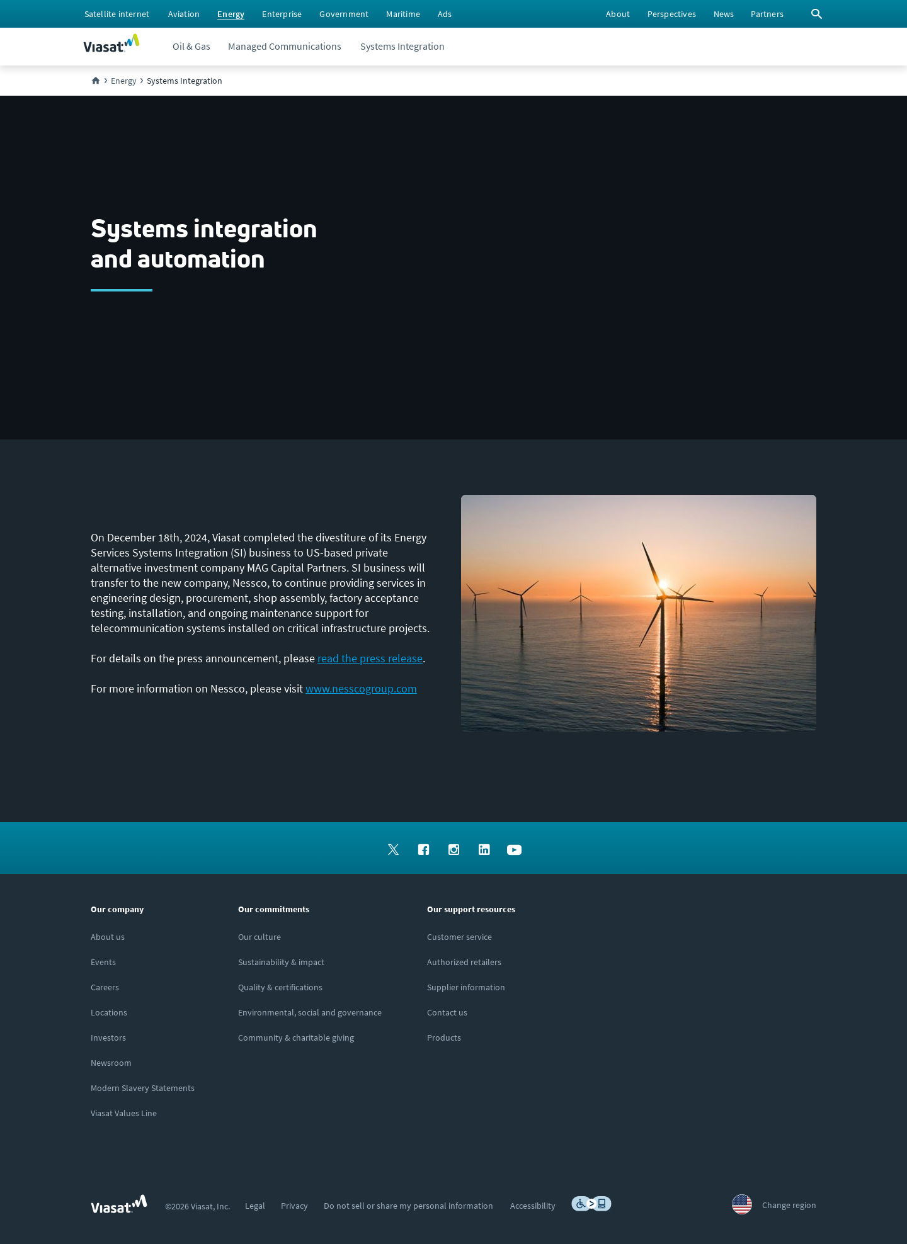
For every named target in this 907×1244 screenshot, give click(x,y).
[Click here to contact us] (447, 1012)
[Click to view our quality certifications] (280, 987)
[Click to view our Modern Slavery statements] (143, 1088)
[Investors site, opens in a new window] (108, 1037)
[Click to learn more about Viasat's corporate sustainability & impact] (281, 962)
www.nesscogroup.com (361, 688)
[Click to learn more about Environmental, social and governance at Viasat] (310, 1012)
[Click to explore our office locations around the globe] (109, 1012)
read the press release (370, 658)
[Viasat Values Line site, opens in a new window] (124, 1113)
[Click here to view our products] (444, 1037)
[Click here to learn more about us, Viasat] (108, 936)
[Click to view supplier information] (466, 987)
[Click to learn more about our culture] (259, 936)
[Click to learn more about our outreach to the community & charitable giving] (296, 1037)
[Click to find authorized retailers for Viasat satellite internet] (464, 962)
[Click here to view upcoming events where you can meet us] (103, 962)
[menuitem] (117, 14)
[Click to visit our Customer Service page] (459, 936)
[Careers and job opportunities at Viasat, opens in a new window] (105, 987)
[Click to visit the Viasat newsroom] (111, 1062)
